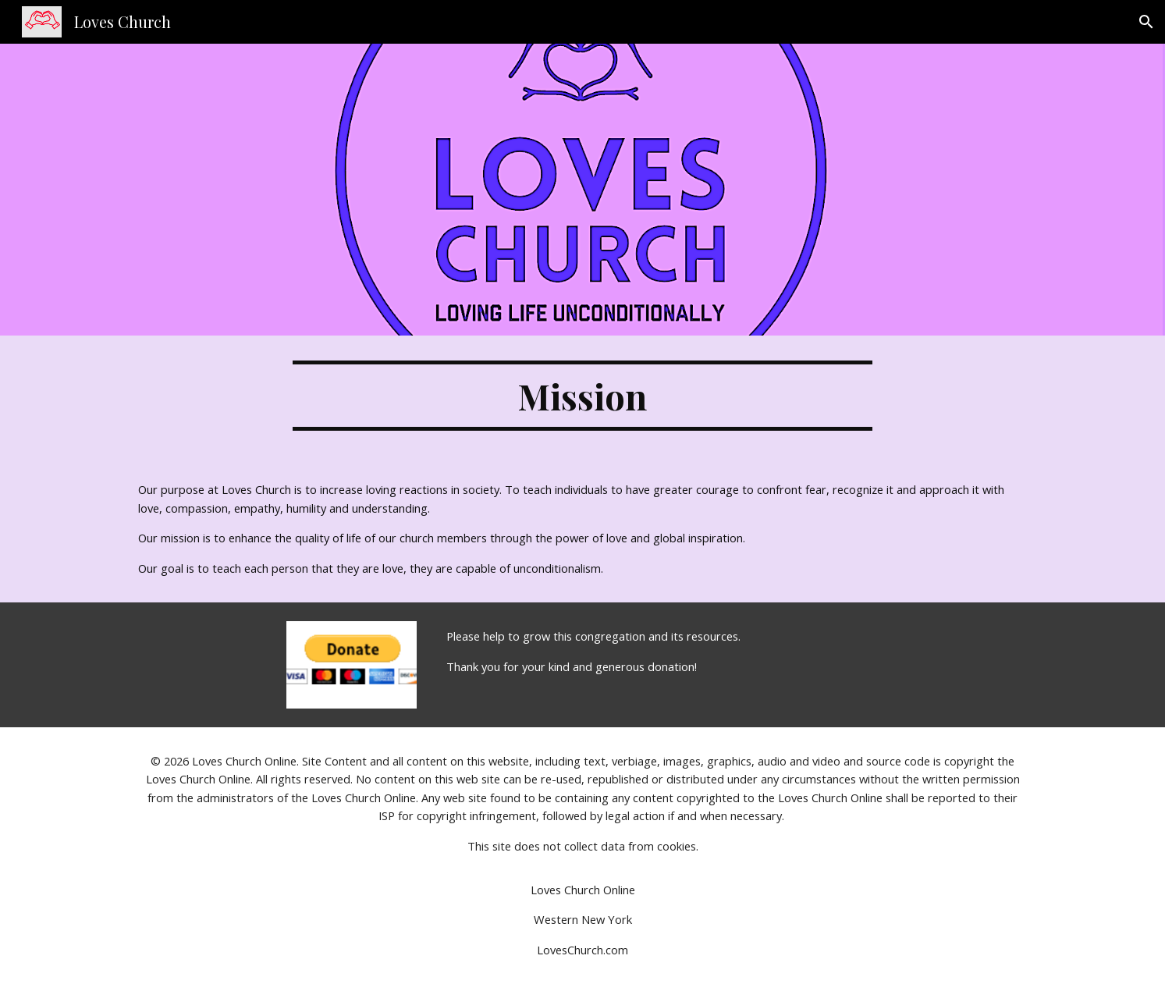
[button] (1146, 22)
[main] (582, 395)
